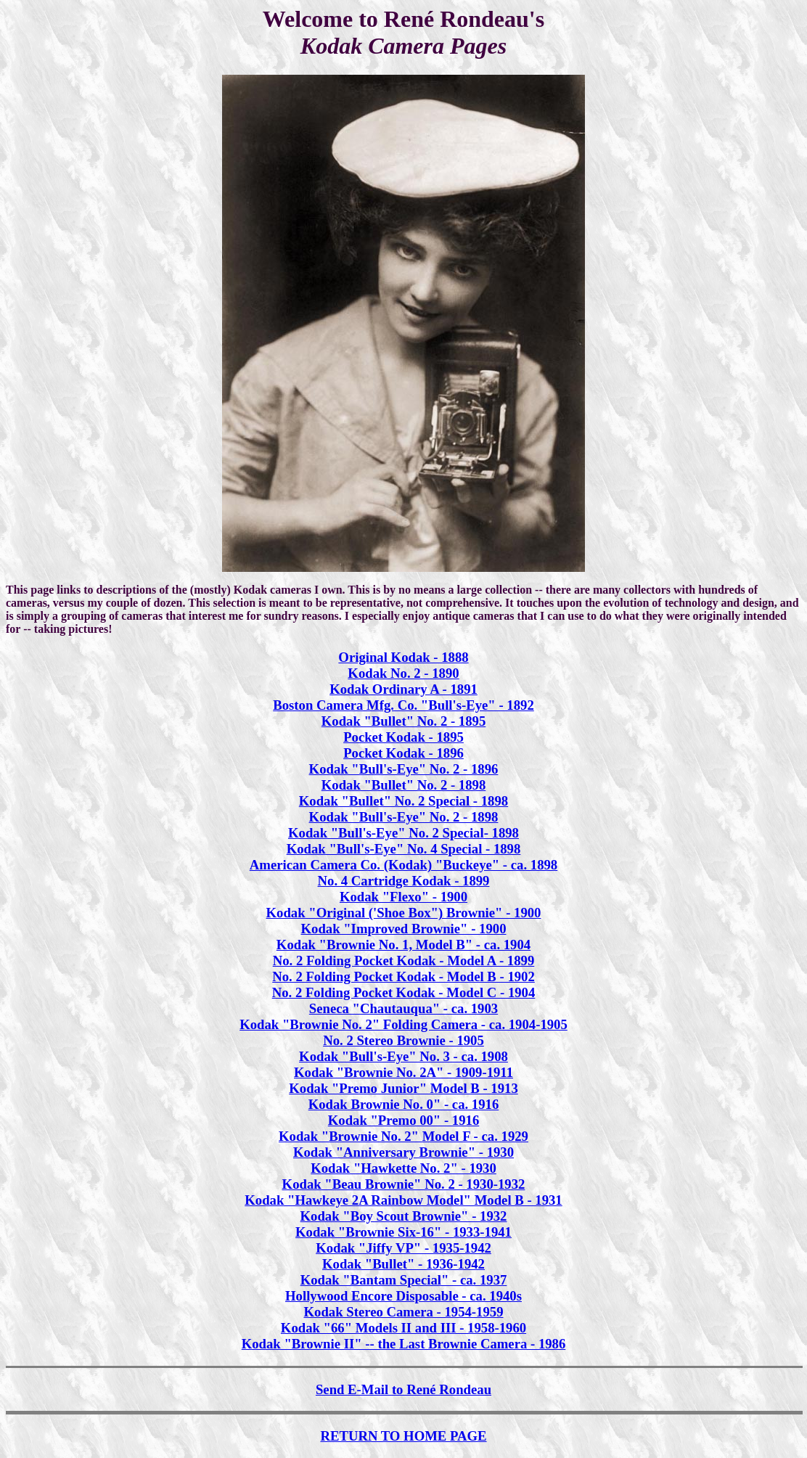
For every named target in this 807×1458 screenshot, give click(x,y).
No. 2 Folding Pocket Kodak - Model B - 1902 (403, 976)
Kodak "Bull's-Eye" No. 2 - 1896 (404, 769)
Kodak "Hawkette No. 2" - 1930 (403, 1168)
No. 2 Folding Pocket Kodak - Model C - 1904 (404, 992)
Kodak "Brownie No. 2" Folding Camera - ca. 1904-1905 (403, 1024)
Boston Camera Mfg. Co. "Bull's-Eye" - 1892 (403, 705)
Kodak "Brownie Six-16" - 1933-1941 (403, 1232)
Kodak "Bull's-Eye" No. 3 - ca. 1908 (403, 1056)
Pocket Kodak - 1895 (403, 737)
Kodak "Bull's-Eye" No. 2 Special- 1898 (403, 832)
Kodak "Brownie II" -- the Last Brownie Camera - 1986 (404, 1343)
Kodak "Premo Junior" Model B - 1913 (403, 1088)
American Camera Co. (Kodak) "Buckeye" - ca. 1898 (403, 864)
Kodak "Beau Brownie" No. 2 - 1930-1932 (403, 1184)
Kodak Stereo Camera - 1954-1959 (404, 1311)
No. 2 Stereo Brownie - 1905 (403, 1040)
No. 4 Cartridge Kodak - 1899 (404, 880)
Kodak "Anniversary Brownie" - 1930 (403, 1152)
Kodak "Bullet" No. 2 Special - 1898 (403, 800)
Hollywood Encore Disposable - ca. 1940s (403, 1295)
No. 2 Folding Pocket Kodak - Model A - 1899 (404, 960)
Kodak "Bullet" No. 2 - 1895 (403, 721)
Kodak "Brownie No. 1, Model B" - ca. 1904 (403, 944)
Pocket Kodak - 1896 (403, 753)
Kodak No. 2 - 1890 (403, 673)
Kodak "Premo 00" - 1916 (403, 1120)
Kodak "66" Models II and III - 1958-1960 (403, 1327)
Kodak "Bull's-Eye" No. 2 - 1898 (404, 816)
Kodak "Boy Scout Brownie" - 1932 (403, 1216)
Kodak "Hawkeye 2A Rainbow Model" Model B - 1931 (403, 1200)
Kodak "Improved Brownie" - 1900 (404, 928)
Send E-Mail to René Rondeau (403, 1389)
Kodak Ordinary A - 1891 (403, 689)
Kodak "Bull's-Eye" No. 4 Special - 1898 (404, 848)
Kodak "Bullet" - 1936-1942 (403, 1263)
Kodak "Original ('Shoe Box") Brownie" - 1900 (403, 912)
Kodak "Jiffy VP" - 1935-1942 (403, 1248)
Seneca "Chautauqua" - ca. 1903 (403, 1008)
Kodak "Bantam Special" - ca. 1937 (403, 1279)
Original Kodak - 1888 (403, 657)
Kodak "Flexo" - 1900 (403, 896)
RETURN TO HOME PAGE (403, 1435)
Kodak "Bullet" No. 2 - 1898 (403, 785)
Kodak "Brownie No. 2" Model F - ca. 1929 (403, 1136)
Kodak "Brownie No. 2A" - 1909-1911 (403, 1072)
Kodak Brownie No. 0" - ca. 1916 (403, 1104)
